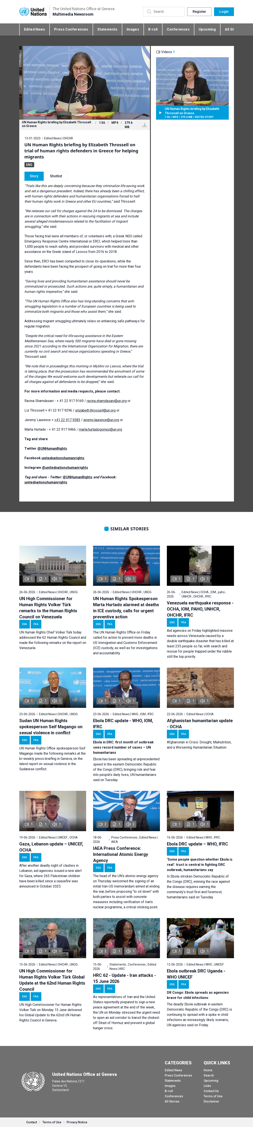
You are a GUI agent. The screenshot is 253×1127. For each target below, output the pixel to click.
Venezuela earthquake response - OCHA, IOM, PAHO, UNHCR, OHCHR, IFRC (200, 609)
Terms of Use (213, 1096)
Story (34, 176)
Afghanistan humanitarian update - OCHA (200, 723)
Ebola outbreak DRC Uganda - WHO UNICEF (196, 974)
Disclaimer (211, 1101)
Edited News (34, 29)
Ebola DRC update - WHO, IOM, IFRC (123, 723)
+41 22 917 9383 (67, 420)
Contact (31, 1122)
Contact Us (211, 1091)
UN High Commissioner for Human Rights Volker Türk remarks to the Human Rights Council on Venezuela (48, 607)
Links (207, 1086)
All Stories (172, 1101)
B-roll (153, 29)
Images (133, 29)
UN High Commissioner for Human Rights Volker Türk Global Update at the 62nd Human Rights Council (52, 980)
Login (224, 12)
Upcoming (207, 29)
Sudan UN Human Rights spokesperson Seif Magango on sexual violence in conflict (50, 726)
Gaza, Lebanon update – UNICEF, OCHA (51, 847)
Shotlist (56, 176)
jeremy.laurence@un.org (101, 420)
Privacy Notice (77, 1122)
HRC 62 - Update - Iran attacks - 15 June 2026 (124, 978)
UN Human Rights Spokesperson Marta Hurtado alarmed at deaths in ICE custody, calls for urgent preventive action (126, 607)
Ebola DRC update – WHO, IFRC (197, 844)
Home (208, 1070)
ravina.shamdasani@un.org (107, 401)
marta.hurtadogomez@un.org (100, 429)
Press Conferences (71, 29)
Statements (107, 29)
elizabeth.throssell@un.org (95, 410)
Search (209, 1075)
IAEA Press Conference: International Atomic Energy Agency (120, 854)
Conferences (178, 29)
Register (199, 12)
